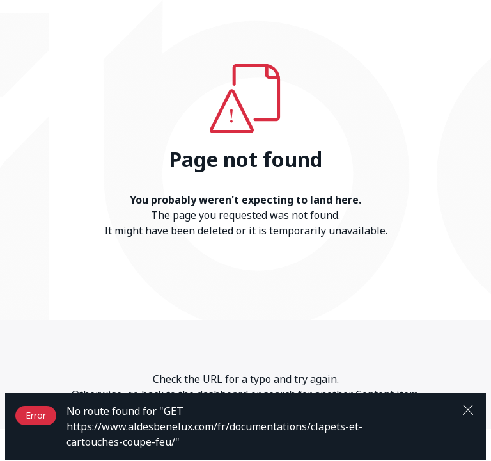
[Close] (468, 408)
